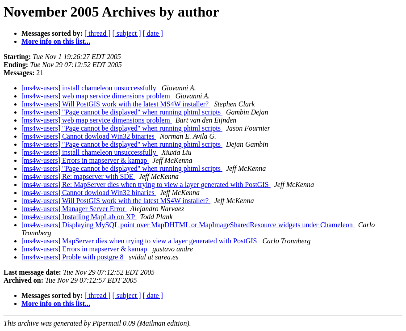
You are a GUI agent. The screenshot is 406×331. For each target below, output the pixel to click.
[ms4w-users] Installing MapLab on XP (79, 217)
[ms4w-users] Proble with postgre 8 (73, 257)
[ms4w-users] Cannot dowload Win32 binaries (88, 136)
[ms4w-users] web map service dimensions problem (96, 96)
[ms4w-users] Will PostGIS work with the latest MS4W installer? (115, 104)
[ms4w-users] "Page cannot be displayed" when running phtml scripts (121, 112)
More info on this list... (55, 41)
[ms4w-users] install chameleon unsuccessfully (89, 88)
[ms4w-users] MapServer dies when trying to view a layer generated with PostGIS (140, 241)
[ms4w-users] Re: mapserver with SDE (78, 176)
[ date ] (153, 33)
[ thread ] (97, 33)
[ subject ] (127, 33)
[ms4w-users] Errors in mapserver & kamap (85, 160)
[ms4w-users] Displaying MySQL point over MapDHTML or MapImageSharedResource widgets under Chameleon (188, 225)
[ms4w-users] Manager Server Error (73, 208)
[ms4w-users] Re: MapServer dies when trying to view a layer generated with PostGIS (146, 184)
